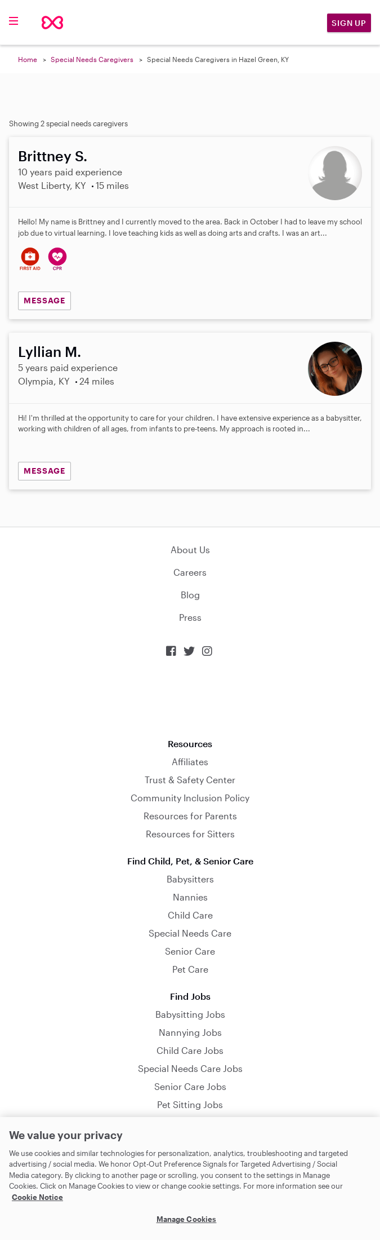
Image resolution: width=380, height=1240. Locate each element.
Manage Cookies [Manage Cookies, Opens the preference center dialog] (187, 1219)
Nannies (190, 897)
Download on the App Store (190, 698)
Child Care (190, 915)
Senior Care (190, 951)
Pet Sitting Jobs (190, 1104)
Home (27, 59)
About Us (190, 549)
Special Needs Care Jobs (190, 1068)
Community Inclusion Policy (190, 797)
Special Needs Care (190, 933)
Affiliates (190, 761)
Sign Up (349, 23)
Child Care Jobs (190, 1050)
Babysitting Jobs (190, 1014)
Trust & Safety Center (190, 779)
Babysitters (190, 878)
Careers (190, 572)
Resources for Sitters (190, 833)
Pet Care (190, 969)
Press (190, 617)
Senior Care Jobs (190, 1086)
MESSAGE (44, 300)
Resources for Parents (190, 815)
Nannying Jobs (190, 1032)
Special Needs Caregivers (92, 59)
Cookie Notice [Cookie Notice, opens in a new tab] (37, 1197)
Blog (190, 594)
